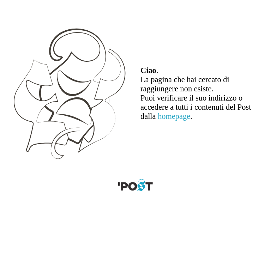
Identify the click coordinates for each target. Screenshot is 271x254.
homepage (174, 116)
